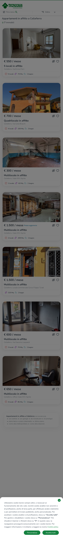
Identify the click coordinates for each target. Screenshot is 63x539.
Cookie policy (53, 527)
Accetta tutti (51, 532)
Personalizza (32, 532)
